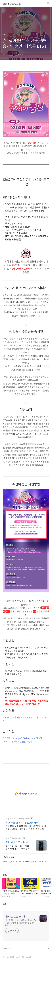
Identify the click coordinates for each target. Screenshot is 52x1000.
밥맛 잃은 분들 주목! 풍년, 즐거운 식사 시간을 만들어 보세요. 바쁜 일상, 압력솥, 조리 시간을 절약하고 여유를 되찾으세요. (25, 865)
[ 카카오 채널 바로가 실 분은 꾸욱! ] (17, 778)
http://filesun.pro (13, 875)
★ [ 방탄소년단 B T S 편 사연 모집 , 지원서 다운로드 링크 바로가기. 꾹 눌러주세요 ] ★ (26, 739)
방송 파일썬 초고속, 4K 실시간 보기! (17, 879)
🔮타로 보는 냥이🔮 (12, 4)
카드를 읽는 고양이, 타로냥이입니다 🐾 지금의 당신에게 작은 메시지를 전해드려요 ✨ (20, 960)
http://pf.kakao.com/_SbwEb (29, 775)
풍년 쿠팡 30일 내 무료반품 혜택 (22, 859)
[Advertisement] (26, 86)
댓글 (4, 941)
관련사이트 (7, 986)
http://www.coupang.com (17, 856)
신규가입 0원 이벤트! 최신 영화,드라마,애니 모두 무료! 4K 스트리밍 (17, 884)
